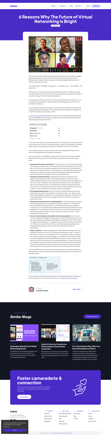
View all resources (92, 316)
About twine (77, 413)
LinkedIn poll (39, 115)
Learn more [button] (6, 426)
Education (61, 421)
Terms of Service (64, 433)
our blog (74, 278)
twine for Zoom (48, 416)
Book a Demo (24, 397)
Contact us (96, 6)
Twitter (67, 278)
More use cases (63, 424)
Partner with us (92, 421)
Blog (75, 416)
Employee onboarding (65, 413)
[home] (13, 6)
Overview (46, 413)
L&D (60, 418)
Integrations (47, 421)
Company (77, 6)
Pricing (71, 6)
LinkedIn (62, 278)
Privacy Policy (56, 433)
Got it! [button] (14, 430)
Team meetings (63, 416)
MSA (70, 433)
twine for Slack (48, 418)
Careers (76, 418)
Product (53, 6)
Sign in (88, 6)
